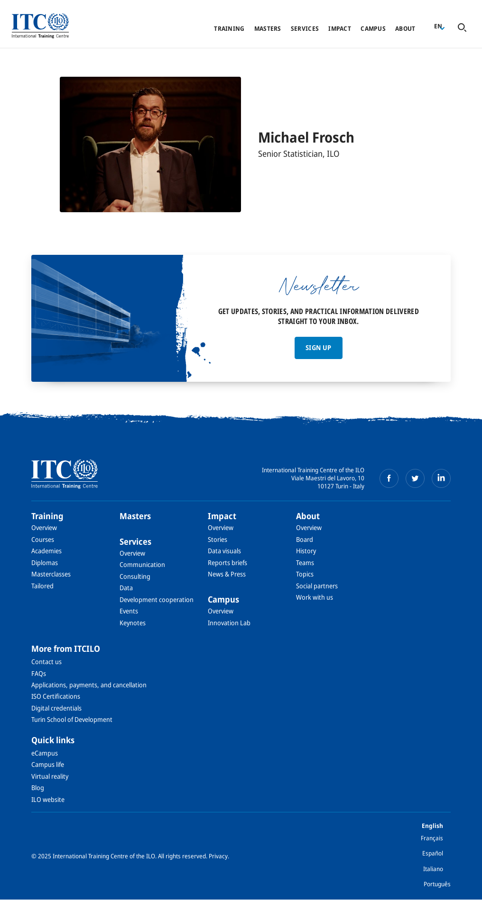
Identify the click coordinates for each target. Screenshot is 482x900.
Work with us (314, 597)
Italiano (433, 868)
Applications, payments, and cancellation (89, 684)
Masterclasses (51, 573)
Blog (37, 787)
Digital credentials (56, 707)
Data (126, 587)
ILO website (48, 799)
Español (432, 853)
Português (437, 884)
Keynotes (133, 622)
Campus (373, 28)
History (306, 550)
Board (304, 539)
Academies (46, 550)
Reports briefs (227, 562)
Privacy (218, 856)
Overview (44, 527)
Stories (217, 539)
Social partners (317, 585)
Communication (142, 564)
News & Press (227, 573)
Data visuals (224, 550)
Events (129, 610)
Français (432, 838)
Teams (305, 562)
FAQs (38, 673)
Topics (305, 573)
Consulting (135, 576)
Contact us (46, 661)
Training (229, 28)
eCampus (44, 752)
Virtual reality (49, 776)
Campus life (47, 764)
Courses (42, 539)
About (405, 28)
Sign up (318, 347)
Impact (339, 28)
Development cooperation (157, 599)
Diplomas (44, 562)
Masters (267, 28)
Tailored (42, 585)
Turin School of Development (71, 719)
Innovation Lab (229, 622)
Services (305, 28)
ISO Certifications (55, 696)
